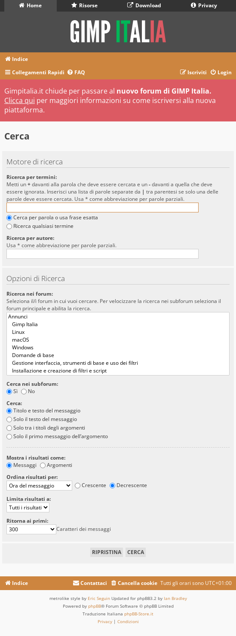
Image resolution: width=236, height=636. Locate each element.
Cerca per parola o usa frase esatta (52, 217)
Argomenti (56, 465)
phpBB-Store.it (138, 614)
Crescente (90, 485)
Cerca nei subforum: (32, 384)
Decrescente (128, 485)
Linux (118, 332)
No (28, 391)
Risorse (84, 5)
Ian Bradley (175, 598)
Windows (118, 347)
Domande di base (118, 355)
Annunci (118, 317)
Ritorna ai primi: (27, 520)
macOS (118, 340)
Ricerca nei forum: (29, 293)
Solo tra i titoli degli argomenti (45, 427)
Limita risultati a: (28, 499)
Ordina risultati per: (32, 477)
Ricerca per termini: (31, 177)
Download (144, 5)
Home (30, 5)
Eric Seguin (99, 598)
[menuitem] (76, 73)
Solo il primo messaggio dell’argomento (57, 436)
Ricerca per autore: (30, 238)
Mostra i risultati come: (35, 457)
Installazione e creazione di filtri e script (118, 371)
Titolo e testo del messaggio (43, 410)
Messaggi (21, 465)
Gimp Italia (118, 324)
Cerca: (14, 403)
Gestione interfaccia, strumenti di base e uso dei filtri (118, 363)
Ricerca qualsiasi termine (40, 226)
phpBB (94, 606)
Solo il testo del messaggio (41, 419)
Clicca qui (19, 100)
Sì (12, 391)
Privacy (204, 5)
